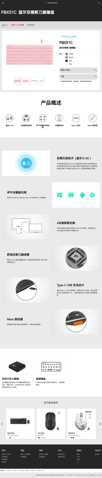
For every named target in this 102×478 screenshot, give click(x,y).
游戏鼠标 (8, 470)
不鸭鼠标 (27, 470)
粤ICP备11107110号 (81, 475)
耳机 (59, 450)
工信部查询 (91, 475)
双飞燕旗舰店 (20, 470)
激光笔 (98, 450)
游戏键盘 (14, 470)
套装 (41, 450)
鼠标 (4, 450)
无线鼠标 (38, 470)
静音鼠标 (33, 470)
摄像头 (79, 450)
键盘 (22, 450)
